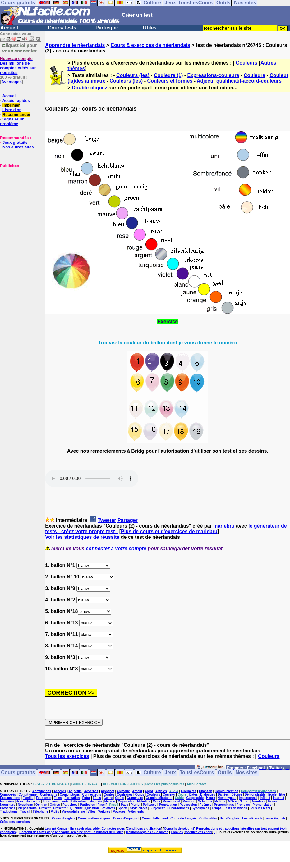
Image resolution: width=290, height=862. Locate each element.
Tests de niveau (235, 808)
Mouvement (171, 801)
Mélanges (205, 801)
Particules (87, 804)
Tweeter (107, 520)
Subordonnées (178, 808)
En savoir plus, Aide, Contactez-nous (97, 828)
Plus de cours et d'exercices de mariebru (169, 531)
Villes (92, 811)
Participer (106, 27)
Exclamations (10, 798)
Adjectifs (74, 791)
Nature (245, 801)
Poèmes (205, 804)
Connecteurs (91, 794)
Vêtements (136, 811)
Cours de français (183, 818)
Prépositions (27, 808)
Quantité (76, 808)
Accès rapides (16, 100)
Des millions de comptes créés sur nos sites (18, 65)
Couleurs (246, 63)
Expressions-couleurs (213, 75)
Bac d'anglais (230, 818)
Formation (72, 798)
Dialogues (207, 794)
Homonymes (227, 798)
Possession (188, 804)
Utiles (150, 27)
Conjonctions (70, 794)
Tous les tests (260, 808)
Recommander (16, 114)
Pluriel (135, 804)
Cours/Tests (62, 27)
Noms (272, 801)
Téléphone (40, 811)
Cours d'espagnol (126, 818)
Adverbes (91, 791)
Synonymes (200, 808)
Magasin (95, 801)
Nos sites (247, 772)
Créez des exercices (15, 821)
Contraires (124, 794)
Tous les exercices (67, 756)
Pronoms (243, 804)
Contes (109, 794)
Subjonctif (157, 808)
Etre (282, 794)
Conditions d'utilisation (144, 828)
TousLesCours (197, 772)
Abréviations (41, 791)
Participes (69, 804)
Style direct (138, 808)
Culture (152, 772)
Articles (161, 791)
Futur (86, 798)
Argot (149, 791)
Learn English (275, 818)
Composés (8, 794)
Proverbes (7, 808)
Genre (108, 798)
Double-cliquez (89, 87)
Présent (45, 808)
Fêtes (97, 798)
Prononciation (262, 804)
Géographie (195, 798)
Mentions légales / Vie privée (147, 832)
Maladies (143, 801)
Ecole (272, 794)
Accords (59, 791)
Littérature (79, 801)
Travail (25, 811)
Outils (225, 772)
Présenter (60, 808)
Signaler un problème (12, 121)
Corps (139, 794)
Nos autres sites (18, 147)
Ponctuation (168, 804)
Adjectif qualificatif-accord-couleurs (239, 81)
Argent (137, 791)
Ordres (55, 804)
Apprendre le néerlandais (75, 45)
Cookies (177, 832)
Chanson (205, 791)
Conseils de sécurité (179, 828)
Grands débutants (159, 798)
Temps (217, 808)
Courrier (169, 794)
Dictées (223, 794)
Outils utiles (208, 818)
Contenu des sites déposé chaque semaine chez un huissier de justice (71, 832)
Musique (188, 801)
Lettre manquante (56, 801)
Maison (109, 801)
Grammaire (135, 798)
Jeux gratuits (15, 142)
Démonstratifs (255, 794)
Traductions (9, 811)
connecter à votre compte (116, 548)
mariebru (223, 526)
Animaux (123, 791)
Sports (123, 808)
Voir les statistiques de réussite (82, 537)
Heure (210, 798)
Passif (102, 804)
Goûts (119, 798)
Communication (226, 791)
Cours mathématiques (94, 818)
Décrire (236, 794)
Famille (28, 798)
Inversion (7, 801)
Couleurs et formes (169, 81)
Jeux (170, 772)
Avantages (11, 81)
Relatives (108, 808)
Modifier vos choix (198, 832)
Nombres (258, 801)
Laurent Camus (56, 828)
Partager (127, 520)
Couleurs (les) (133, 75)
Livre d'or (11, 109)
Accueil (9, 27)
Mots (156, 801)
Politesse (149, 804)
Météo (232, 801)
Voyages (119, 811)
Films (58, 798)
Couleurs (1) (168, 75)
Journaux (33, 801)
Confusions (48, 794)
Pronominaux (224, 804)
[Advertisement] (18, 199)
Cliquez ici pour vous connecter (19, 48)
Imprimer (11, 105)
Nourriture (7, 804)
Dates (193, 794)
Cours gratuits (18, 772)
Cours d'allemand (155, 818)
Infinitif (265, 798)
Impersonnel (248, 798)
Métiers (219, 801)
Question (92, 808)
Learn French (252, 818)
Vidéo (55, 811)
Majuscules (126, 801)
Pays (124, 804)
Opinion (41, 804)
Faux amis (43, 798)
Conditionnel (27, 794)
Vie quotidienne (73, 811)
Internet (278, 798)
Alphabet (107, 791)
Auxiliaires (188, 791)
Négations (25, 804)
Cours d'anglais (64, 818)
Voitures (104, 811)
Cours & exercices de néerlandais (150, 45)
